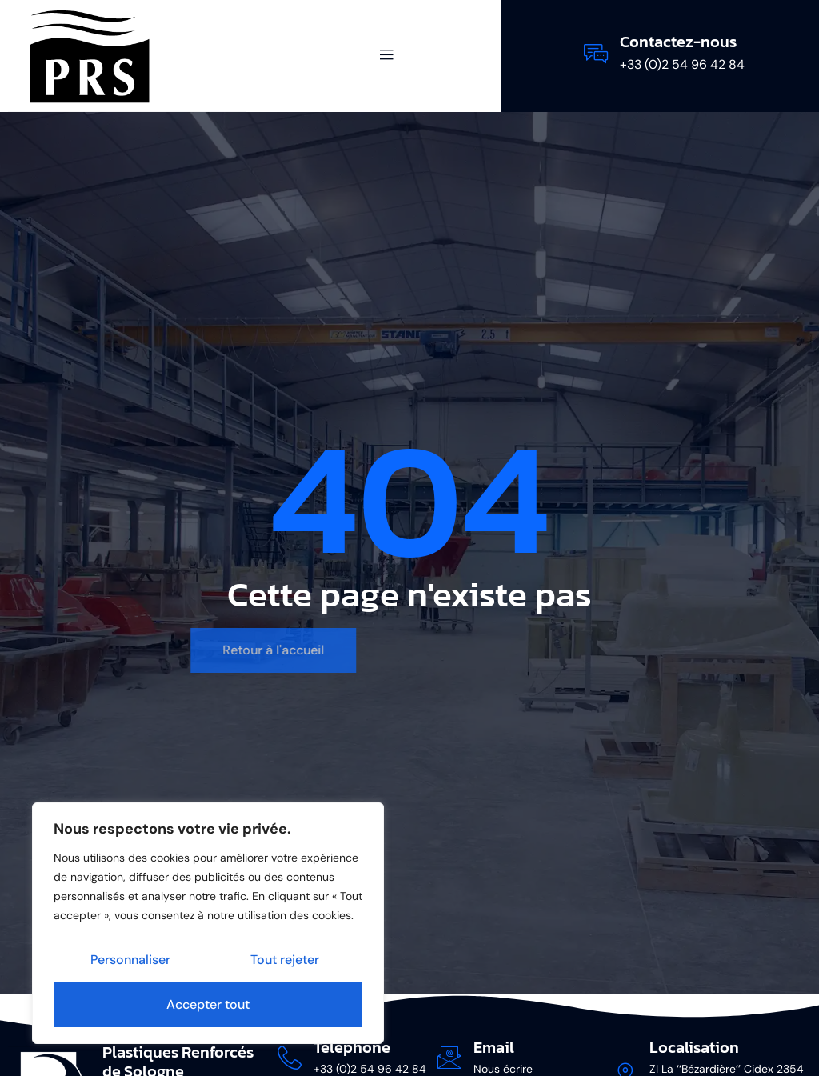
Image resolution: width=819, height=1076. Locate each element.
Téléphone (352, 1047)
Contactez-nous (678, 42)
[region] (208, 923)
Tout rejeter (284, 959)
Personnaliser (130, 959)
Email (493, 1047)
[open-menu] (378, 55)
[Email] (449, 1058)
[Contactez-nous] (596, 54)
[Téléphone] (290, 1058)
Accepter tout (208, 1004)
